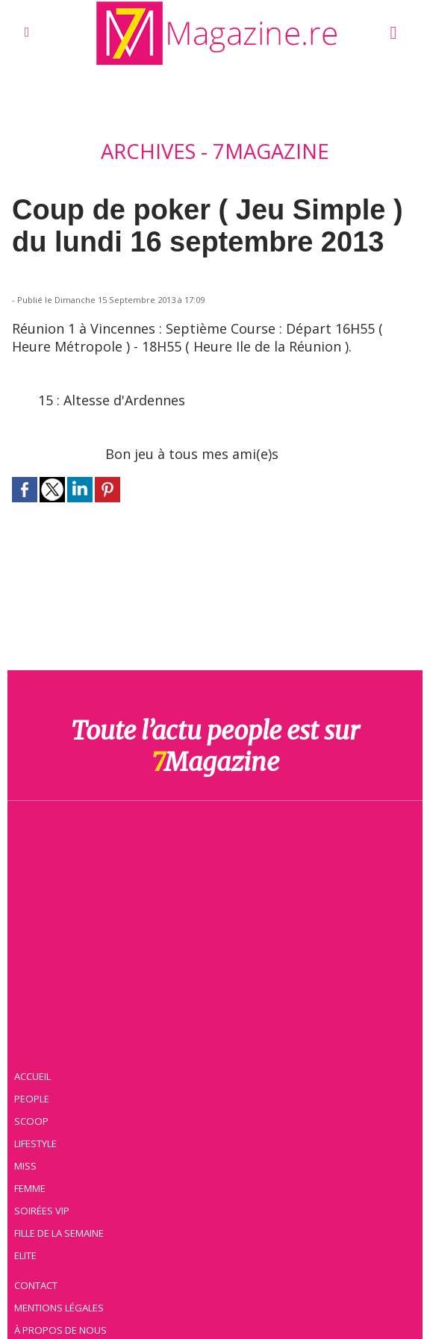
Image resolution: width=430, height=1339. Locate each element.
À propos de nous (62, 1298)
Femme (32, 1156)
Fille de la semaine (62, 1201)
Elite (28, 1223)
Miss (27, 1133)
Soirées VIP (44, 1178)
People (34, 1066)
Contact (38, 1253)
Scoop (34, 1089)
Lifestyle (38, 1111)
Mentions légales (62, 1275)
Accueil (35, 1044)
